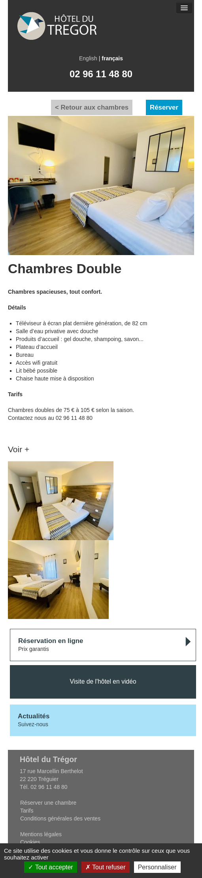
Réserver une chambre (48, 803)
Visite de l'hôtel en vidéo (103, 681)
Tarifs (26, 810)
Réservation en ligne (50, 641)
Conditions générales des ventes (60, 818)
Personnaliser (157, 867)
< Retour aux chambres (91, 107)
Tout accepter (50, 867)
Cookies (30, 842)
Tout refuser (105, 867)
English (88, 58)
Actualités (33, 716)
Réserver (164, 107)
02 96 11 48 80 (101, 74)
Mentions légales (41, 834)
